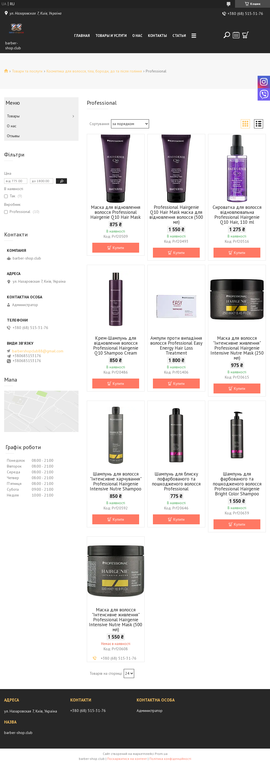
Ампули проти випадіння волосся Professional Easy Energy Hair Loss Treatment (176, 345)
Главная (82, 35)
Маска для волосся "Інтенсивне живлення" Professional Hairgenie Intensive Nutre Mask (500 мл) (115, 619)
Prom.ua (161, 754)
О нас (137, 35)
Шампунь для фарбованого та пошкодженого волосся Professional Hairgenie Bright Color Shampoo (237, 483)
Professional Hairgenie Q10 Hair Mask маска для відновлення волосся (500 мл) (176, 215)
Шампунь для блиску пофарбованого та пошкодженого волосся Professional (176, 481)
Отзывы (13, 135)
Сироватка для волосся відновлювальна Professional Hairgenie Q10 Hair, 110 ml (237, 215)
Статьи (179, 35)
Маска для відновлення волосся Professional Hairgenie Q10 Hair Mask (115, 212)
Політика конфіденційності (170, 759)
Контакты (157, 35)
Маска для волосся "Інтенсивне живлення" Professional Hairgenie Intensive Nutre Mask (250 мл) (237, 348)
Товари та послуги (27, 71)
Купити (118, 247)
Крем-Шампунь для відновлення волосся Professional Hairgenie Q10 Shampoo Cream (115, 345)
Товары (13, 116)
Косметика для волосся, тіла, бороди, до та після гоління (94, 71)
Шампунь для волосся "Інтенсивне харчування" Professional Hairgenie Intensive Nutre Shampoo (116, 481)
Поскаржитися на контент (127, 759)
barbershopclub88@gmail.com (37, 351)
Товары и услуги (111, 35)
